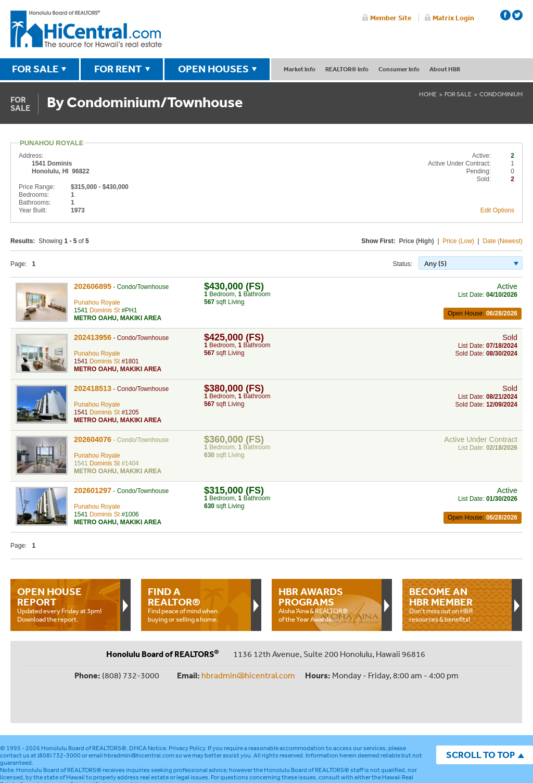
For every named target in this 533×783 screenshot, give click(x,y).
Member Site (390, 18)
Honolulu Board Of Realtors (86, 29)
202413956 (92, 337)
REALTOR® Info (347, 69)
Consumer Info (399, 69)
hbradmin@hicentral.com (248, 675)
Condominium (501, 94)
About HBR (444, 69)
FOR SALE (35, 68)
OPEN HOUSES (213, 68)
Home (428, 94)
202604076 (92, 439)
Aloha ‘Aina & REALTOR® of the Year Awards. (326, 604)
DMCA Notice (147, 714)
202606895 (92, 286)
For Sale (458, 94)
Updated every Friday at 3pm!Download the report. (65, 604)
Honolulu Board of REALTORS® (83, 714)
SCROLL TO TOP (480, 720)
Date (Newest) (503, 241)
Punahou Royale (97, 302)
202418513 (92, 388)
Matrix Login (453, 18)
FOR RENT (118, 68)
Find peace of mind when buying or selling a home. (196, 604)
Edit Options (497, 210)
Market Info (299, 69)
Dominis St (105, 310)
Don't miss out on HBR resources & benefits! (457, 604)
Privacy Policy (187, 714)
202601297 (92, 490)
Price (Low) (458, 241)
